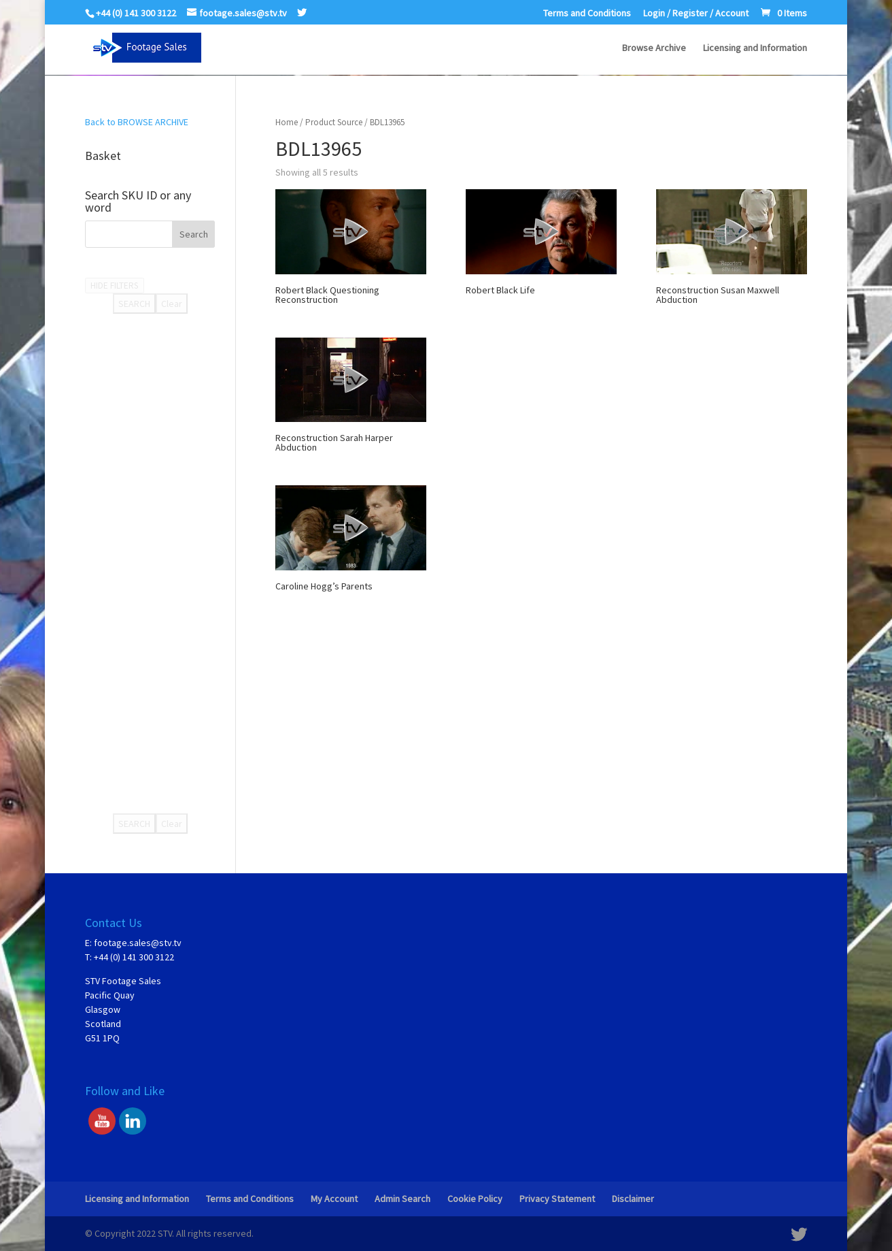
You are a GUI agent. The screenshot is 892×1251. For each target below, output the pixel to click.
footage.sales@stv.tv (138, 943)
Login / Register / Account (696, 13)
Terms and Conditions (587, 13)
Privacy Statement (557, 1198)
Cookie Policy (474, 1198)
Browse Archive (654, 48)
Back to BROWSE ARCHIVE (136, 122)
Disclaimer (633, 1198)
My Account (334, 1198)
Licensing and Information (755, 48)
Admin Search (402, 1198)
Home (286, 122)
